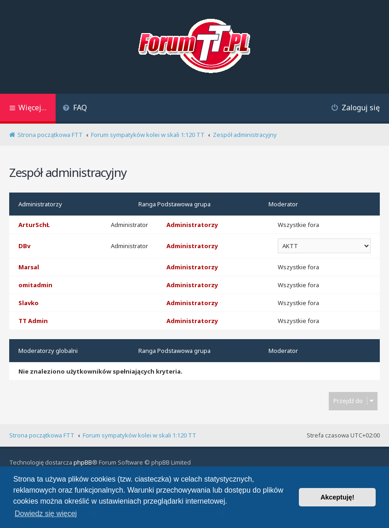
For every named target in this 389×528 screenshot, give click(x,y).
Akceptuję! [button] (337, 497)
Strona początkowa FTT (41, 435)
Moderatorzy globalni (48, 350)
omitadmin (35, 285)
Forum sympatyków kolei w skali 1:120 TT (139, 435)
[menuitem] (75, 109)
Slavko (28, 303)
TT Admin (33, 321)
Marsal (28, 267)
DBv (24, 246)
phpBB (83, 462)
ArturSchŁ (34, 225)
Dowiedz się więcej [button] (46, 513)
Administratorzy (40, 204)
